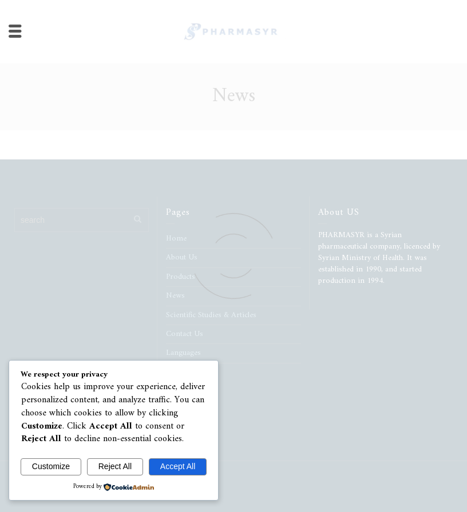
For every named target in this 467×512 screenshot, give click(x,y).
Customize (51, 466)
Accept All (177, 466)
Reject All (115, 466)
